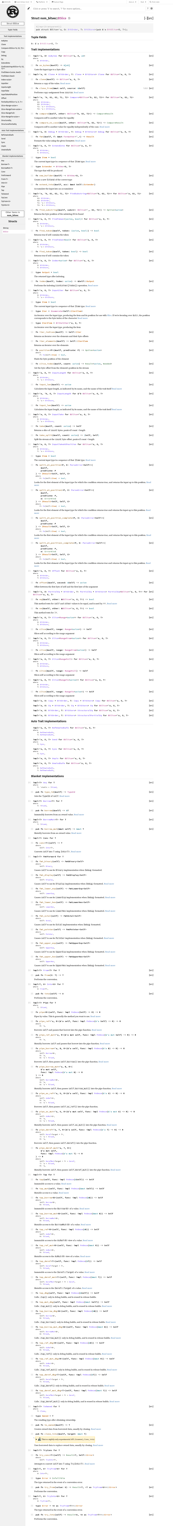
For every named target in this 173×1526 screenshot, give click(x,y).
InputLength (6, 87)
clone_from (45, 88)
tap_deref (45, 1261)
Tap (2, 190)
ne (40, 608)
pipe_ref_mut (47, 1035)
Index (55, 260)
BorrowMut (49, 819)
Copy (3, 52)
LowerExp (50, 893)
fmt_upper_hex (47, 956)
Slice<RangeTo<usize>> (10, 117)
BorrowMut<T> (7, 168)
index (42, 281)
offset (43, 582)
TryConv (4, 198)
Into (48, 848)
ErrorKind (50, 498)
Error (89, 1455)
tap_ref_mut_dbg (49, 1358)
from (47, 975)
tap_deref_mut (47, 1277)
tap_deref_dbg (47, 1374)
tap (41, 1179)
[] (146, 18)
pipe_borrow (46, 1048)
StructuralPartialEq (9, 124)
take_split (45, 435)
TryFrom (51, 1468)
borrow (48, 810)
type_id (49, 792)
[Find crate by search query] (162, 2)
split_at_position (50, 465)
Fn (44, 355)
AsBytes (4, 41)
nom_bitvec (12, 215)
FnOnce (75, 1012)
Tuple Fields (13, 30)
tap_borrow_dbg (48, 1311)
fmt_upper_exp (47, 943)
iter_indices (47, 332)
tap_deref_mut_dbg (50, 1390)
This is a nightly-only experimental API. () (66, 1439)
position (44, 350)
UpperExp (50, 948)
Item (44, 157)
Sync (3, 142)
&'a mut (111, 1035)
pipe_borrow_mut (49, 1066)
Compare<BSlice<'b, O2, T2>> (12, 48)
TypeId (71, 792)
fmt (41, 136)
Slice (109, 315)
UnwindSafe (6, 150)
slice (42, 629)
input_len (45, 384)
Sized (53, 787)
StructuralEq (6, 120)
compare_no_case (49, 122)
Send (3, 139)
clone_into (51, 1434)
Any (2, 161)
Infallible (58, 1478)
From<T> (4, 179)
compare (43, 113)
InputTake (5, 91)
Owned (45, 1416)
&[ (65, 65)
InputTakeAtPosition (9, 94)
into (47, 993)
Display (49, 880)
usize (119, 210)
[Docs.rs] (6, 2)
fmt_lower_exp (47, 888)
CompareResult (105, 113)
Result (90, 136)
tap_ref (43, 1229)
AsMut (48, 1116)
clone (42, 79)
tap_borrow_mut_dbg (50, 1327)
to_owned (50, 1425)
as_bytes (44, 65)
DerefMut (50, 1161)
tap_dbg (43, 1293)
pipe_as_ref (46, 1093)
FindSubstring (78, 193)
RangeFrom (65, 638)
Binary (49, 866)
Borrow (47, 801)
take (42, 426)
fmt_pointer (46, 929)
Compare (74, 97)
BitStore (89, 29)
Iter (44, 311)
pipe (42, 1012)
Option (110, 210)
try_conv (44, 1455)
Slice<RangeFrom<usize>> (11, 109)
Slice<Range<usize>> (9, 106)
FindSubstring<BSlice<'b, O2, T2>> (12, 68)
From (45, 970)
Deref (48, 1134)
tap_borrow (45, 1197)
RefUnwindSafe (7, 135)
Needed (107, 363)
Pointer (49, 934)
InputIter (4, 83)
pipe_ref (44, 1021)
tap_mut (43, 1188)
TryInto (49, 1460)
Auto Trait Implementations (13, 130)
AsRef (48, 1098)
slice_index (46, 363)
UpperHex (50, 961)
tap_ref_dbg (46, 1343)
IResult (46, 473)
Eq (2, 59)
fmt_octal (45, 916)
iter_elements (47, 341)
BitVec (60, 166)
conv (42, 843)
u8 (82, 56)
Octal (48, 921)
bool (53, 157)
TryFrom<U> (6, 201)
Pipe (3, 186)
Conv (3, 172)
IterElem (76, 311)
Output (46, 272)
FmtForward (6, 175)
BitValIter (62, 323)
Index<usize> (6, 80)
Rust (142, 2)
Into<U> (4, 183)
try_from (50, 1487)
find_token (45, 230)
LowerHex (50, 907)
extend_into (46, 184)
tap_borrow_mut (48, 1213)
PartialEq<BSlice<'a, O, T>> (12, 102)
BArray (6, 228)
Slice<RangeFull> (8, 113)
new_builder (46, 175)
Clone (3, 44)
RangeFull (65, 659)
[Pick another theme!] (28, 8)
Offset (3, 98)
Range (63, 617)
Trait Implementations (13, 36)
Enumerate (56, 311)
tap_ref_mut (46, 1245)
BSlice (5, 232)
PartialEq (54, 591)
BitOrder (73, 29)
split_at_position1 (50, 490)
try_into (50, 1514)
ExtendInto (5, 63)
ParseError (76, 465)
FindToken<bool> (8, 76)
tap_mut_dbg (46, 1302)
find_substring (48, 210)
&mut (79, 829)
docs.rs (131, 2)
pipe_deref (45, 1129)
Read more (65, 83)
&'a (97, 1021)
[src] (150, 18)
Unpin (3, 146)
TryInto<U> (5, 205)
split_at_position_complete (56, 518)
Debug (3, 56)
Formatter (69, 136)
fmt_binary (45, 861)
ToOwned (5, 194)
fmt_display (46, 875)
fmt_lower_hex (47, 902)
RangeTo (64, 680)
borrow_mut (51, 829)
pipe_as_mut (46, 1111)
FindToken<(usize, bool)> (11, 72)
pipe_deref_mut (48, 1148)
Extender (47, 166)
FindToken (58, 219)
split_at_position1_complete (56, 543)
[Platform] (42, 2)
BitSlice (112, 29)
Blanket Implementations (12, 156)
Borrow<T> (5, 164)
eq (40, 599)
